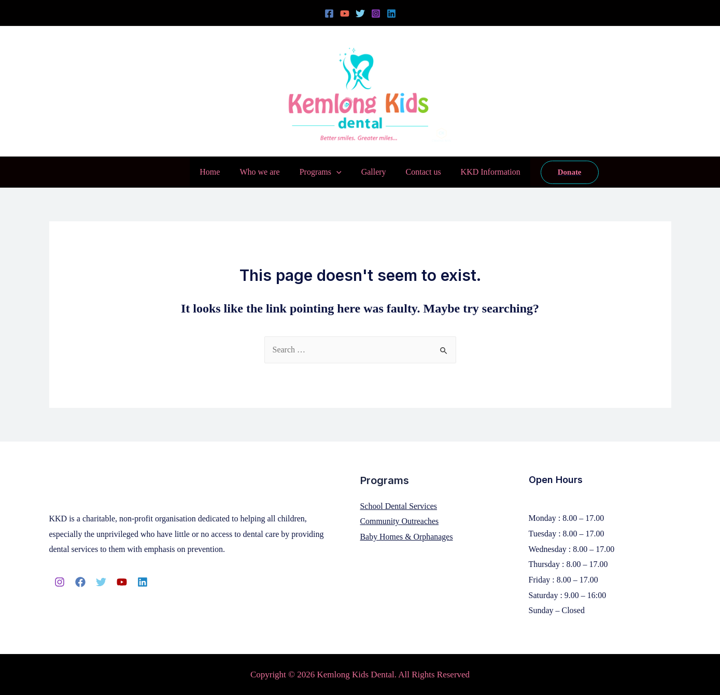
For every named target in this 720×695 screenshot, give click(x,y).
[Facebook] (329, 13)
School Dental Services (398, 506)
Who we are (264, 171)
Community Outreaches (399, 521)
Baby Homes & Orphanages (407, 536)
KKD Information (483, 171)
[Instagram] (375, 13)
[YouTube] (344, 13)
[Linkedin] (391, 13)
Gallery (372, 171)
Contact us (418, 171)
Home (217, 171)
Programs (322, 172)
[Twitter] (360, 13)
